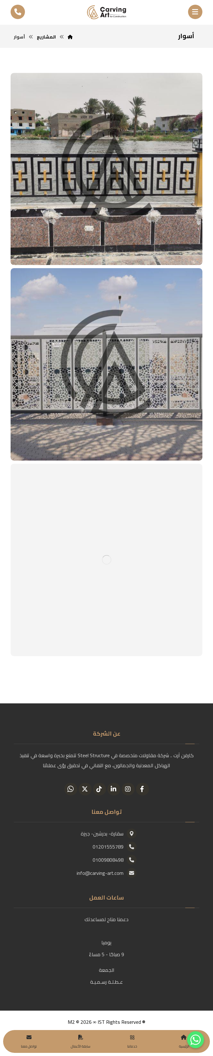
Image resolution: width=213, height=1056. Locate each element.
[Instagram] (128, 789)
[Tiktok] (99, 789)
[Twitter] (85, 789)
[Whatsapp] (70, 789)
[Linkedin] (113, 789)
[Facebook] (142, 789)
